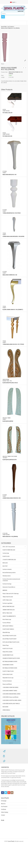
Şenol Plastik (11, 841)
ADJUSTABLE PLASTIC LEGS (9, 635)
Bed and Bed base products (9, 572)
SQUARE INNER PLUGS (8, 655)
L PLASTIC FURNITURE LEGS (9, 559)
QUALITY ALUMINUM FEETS (9, 616)
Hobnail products (7, 575)
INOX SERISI (5, 706)
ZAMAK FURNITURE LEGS (9, 609)
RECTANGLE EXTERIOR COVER (10, 668)
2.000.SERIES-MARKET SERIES (10, 690)
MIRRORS (5, 590)
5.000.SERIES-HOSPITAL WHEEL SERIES (12, 700)
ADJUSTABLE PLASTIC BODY (10, 638)
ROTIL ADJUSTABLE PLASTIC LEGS (11, 642)
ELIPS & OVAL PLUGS (7, 674)
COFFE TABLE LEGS (7, 600)
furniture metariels (7, 569)
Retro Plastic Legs (7, 619)
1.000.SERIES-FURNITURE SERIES (10, 687)
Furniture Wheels (7, 622)
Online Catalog (4, 812)
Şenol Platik (4, 26)
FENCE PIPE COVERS (7, 651)
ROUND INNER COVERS (8, 664)
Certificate (3, 809)
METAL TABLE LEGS (7, 613)
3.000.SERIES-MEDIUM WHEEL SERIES (11, 693)
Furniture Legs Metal (7, 603)
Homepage (3, 800)
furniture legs (6, 553)
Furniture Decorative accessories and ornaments (11, 579)
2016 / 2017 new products (9, 546)
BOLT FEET (5, 566)
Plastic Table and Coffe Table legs (11, 593)
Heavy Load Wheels (7, 684)
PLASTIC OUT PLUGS (8, 648)
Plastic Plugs (6, 645)
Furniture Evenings (7, 583)
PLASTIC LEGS (6, 556)
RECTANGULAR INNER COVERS (10, 661)
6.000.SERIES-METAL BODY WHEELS (11, 703)
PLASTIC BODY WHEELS (8, 629)
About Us (3, 803)
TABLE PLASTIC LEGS (8, 596)
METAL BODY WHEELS (8, 626)
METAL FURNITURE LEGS (8, 606)
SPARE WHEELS (6, 710)
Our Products (11, 26)
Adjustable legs (6, 632)
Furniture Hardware (7, 681)
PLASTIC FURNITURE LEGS (9, 550)
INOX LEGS (5, 562)
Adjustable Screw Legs (8, 677)
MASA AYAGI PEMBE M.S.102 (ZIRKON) (10, 28)
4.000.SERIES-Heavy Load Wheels (10, 697)
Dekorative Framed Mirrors (9, 587)
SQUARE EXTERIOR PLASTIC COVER (11, 658)
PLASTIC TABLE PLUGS (8, 671)
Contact (3, 815)
